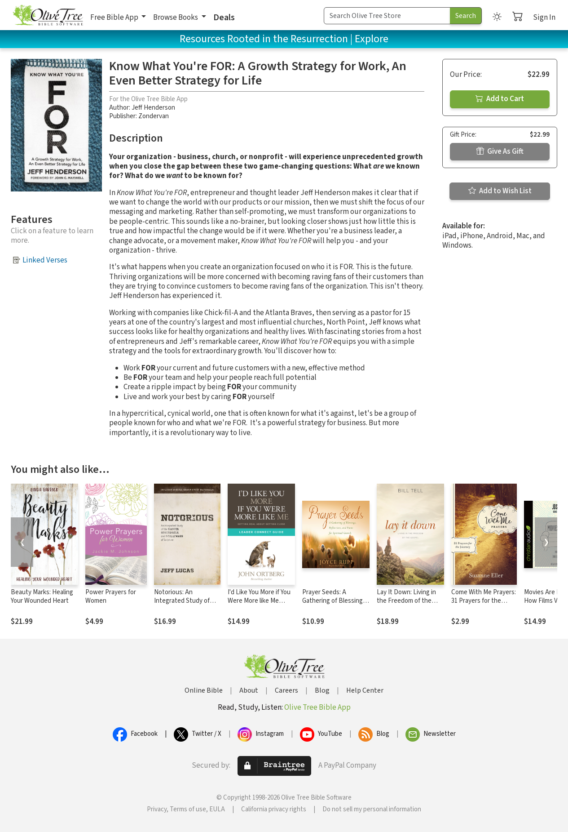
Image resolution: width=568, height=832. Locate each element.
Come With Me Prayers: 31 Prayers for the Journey (483, 600)
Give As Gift (500, 151)
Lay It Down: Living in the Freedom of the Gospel (406, 600)
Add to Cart (500, 98)
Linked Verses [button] (44, 260)
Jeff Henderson (153, 107)
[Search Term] (387, 15)
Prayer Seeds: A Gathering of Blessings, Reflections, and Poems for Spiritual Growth (335, 605)
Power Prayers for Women (110, 596)
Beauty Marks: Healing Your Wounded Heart (42, 596)
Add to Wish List (500, 191)
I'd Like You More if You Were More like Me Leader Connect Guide (259, 600)
